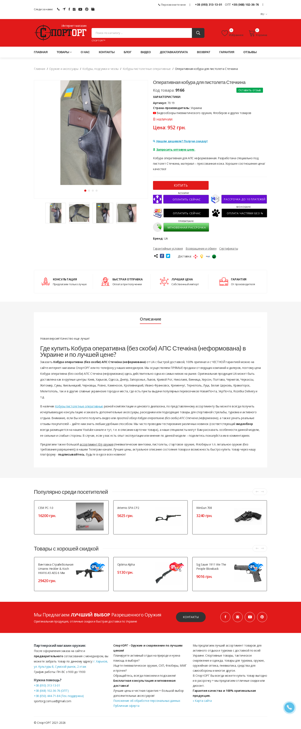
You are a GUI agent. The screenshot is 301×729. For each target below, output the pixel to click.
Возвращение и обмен (201, 248)
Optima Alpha (126, 564)
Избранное (233, 33)
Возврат (203, 52)
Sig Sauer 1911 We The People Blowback (211, 566)
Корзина (258, 33)
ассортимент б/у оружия (96, 444)
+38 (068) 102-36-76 (245, 4)
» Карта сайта (202, 701)
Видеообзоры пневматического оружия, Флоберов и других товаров (202, 113)
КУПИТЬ (181, 185)
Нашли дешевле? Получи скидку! (180, 141)
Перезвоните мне (172, 4)
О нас (85, 52)
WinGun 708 (204, 508)
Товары (64, 52)
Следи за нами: (43, 9)
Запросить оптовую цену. (174, 149)
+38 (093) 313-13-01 (208, 4)
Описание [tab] (150, 319)
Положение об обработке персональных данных (146, 701)
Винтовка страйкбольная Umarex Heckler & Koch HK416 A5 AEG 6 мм (55, 568)
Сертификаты (228, 248)
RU (264, 14)
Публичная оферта (126, 706)
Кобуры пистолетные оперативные (79, 406)
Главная (40, 52)
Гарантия (226, 52)
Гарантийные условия (168, 248)
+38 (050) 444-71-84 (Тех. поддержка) (59, 696)
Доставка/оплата (174, 52)
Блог (127, 52)
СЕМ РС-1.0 (45, 508)
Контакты (107, 52)
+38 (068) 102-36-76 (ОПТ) (51, 691)
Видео (146, 52)
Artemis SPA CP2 (128, 508)
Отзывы (250, 52)
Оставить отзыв (250, 90)
